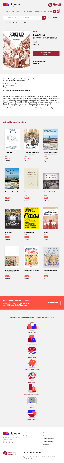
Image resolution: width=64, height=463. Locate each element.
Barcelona (36, 63)
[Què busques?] (12, 18)
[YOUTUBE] (30, 452)
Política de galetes (48, 441)
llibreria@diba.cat (8, 443)
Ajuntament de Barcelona (17, 80)
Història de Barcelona (39, 61)
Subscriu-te (53, 303)
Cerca (53, 17)
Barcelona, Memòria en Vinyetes (20, 90)
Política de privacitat (48, 438)
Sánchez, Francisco (14, 79)
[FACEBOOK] (24, 452)
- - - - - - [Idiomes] (48, 11)
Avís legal (45, 433)
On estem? (26, 436)
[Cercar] (44, 18)
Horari (25, 433)
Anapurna (29, 79)
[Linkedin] (37, 452)
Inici (4, 23)
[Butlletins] (40, 452)
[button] (58, 11)
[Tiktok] (43, 452)
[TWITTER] (27, 452)
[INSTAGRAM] (33, 452)
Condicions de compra (49, 436)
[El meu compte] (54, 11)
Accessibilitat (46, 444)
